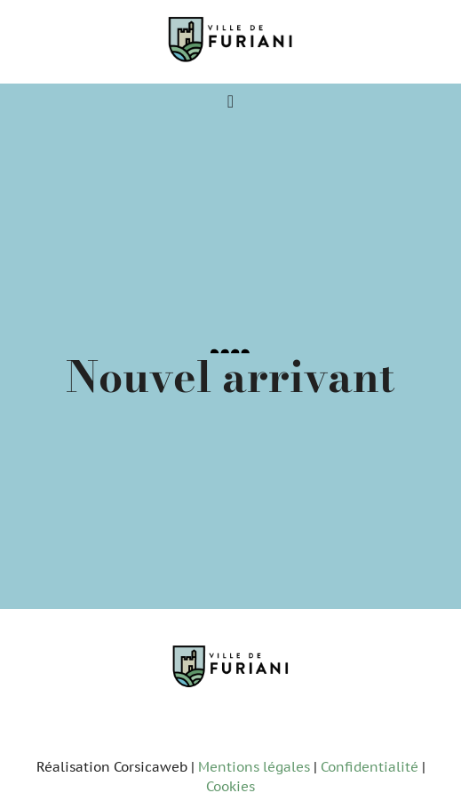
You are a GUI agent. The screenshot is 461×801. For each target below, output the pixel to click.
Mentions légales (254, 766)
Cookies (230, 786)
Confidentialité (369, 766)
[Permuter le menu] (230, 101)
